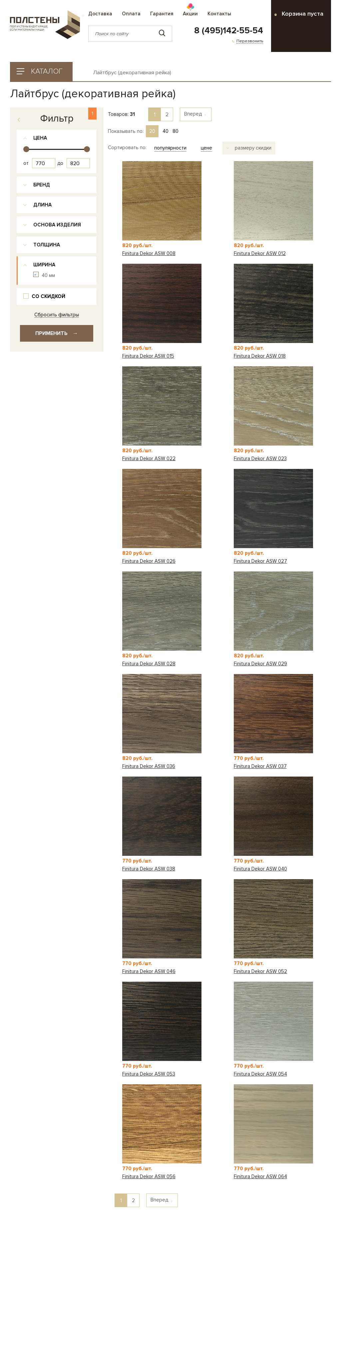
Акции (190, 14)
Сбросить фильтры (56, 315)
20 (152, 131)
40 (166, 131)
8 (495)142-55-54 (228, 31)
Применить (56, 333)
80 (175, 131)
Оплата (131, 14)
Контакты (219, 14)
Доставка (100, 14)
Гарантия (161, 14)
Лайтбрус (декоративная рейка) (132, 73)
